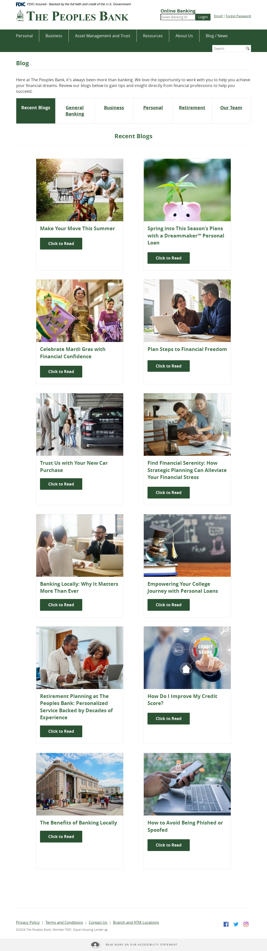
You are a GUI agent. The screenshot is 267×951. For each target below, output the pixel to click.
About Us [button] (184, 35)
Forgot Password (238, 16)
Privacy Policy (28, 922)
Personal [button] (24, 35)
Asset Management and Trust (102, 35)
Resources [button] (153, 35)
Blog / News (217, 35)
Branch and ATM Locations (136, 922)
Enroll (218, 16)
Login (203, 16)
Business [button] (54, 35)
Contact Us (98, 922)
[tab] (35, 107)
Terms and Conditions (64, 922)
